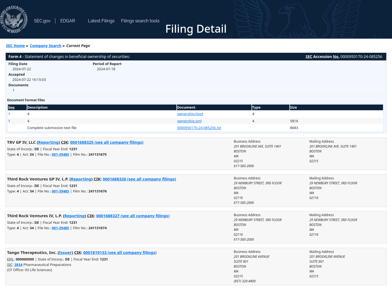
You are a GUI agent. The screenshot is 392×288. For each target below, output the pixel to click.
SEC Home (15, 45)
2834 (18, 264)
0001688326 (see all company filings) (139, 179)
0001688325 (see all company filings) (106, 142)
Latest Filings (101, 20)
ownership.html (190, 113)
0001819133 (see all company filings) (120, 252)
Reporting (48, 142)
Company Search (46, 45)
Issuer (65, 252)
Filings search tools (140, 20)
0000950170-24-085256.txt (199, 127)
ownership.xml (189, 120)
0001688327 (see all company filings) (132, 215)
